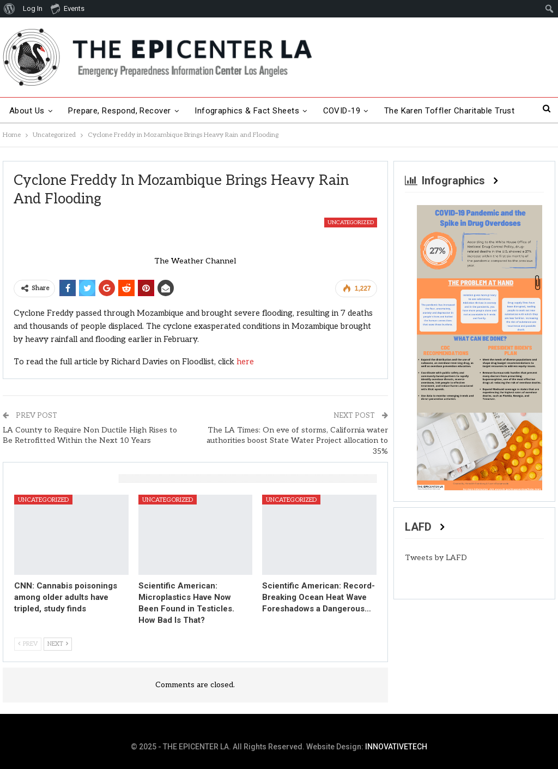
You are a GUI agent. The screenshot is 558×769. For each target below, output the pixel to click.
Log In (33, 8)
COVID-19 (342, 111)
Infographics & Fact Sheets (247, 111)
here (245, 362)
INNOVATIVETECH (396, 746)
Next (57, 643)
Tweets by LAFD (436, 557)
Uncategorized (350, 222)
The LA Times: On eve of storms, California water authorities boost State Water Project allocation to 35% (297, 440)
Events (67, 8)
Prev (28, 643)
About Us (27, 111)
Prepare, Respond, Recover (119, 111)
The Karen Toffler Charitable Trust (449, 111)
